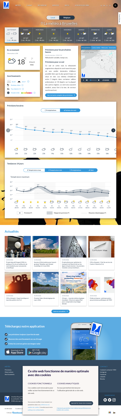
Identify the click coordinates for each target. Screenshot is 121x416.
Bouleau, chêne (16, 85)
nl (101, 5)
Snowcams (112, 48)
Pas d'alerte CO (16, 89)
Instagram (103, 372)
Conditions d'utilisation (22, 408)
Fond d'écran (119, 18)
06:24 (14, 82)
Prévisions (8, 370)
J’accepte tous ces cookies (81, 403)
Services (55, 5)
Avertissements (9, 374)
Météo (18, 5)
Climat (29, 5)
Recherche (42, 5)
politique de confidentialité (36, 410)
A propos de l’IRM (82, 5)
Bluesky (102, 379)
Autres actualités (60, 311)
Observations (9, 372)
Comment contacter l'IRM (108, 370)
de (107, 5)
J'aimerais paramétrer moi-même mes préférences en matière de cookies (74, 409)
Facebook (103, 374)
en (110, 5)
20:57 (24, 82)
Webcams (104, 48)
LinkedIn (102, 376)
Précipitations (86, 48)
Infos (67, 5)
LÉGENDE (105, 79)
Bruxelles (69, 23)
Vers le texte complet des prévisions (61, 95)
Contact (104, 366)
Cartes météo (96, 48)
